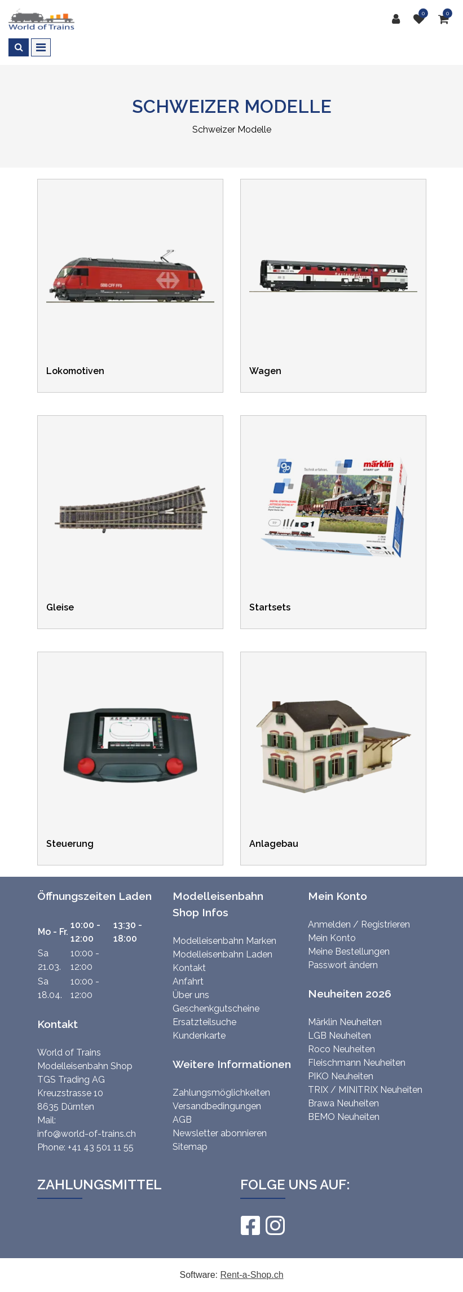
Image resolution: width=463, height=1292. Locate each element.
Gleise (60, 607)
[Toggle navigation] (41, 47)
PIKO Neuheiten (340, 1076)
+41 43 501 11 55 (101, 1147)
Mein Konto (332, 938)
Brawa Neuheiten (343, 1103)
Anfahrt (188, 981)
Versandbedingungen (217, 1106)
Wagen (265, 371)
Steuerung (70, 843)
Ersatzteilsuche (204, 1022)
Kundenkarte (199, 1035)
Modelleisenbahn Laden (222, 954)
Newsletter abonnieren (220, 1133)
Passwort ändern (343, 965)
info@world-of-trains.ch (86, 1133)
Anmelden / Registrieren (359, 924)
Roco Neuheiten (341, 1049)
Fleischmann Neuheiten (356, 1062)
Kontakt (189, 968)
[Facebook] (249, 1225)
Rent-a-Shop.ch (251, 1275)
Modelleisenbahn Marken (224, 940)
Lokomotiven (75, 371)
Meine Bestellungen (349, 951)
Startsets (269, 607)
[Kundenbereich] (398, 19)
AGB (182, 1119)
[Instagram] (274, 1225)
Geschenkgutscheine (216, 1008)
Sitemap (190, 1146)
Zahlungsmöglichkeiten (221, 1092)
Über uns (191, 995)
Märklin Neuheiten (345, 1022)
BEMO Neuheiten (344, 1116)
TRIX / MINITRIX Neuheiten (365, 1089)
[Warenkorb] (446, 19)
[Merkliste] (421, 19)
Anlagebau (273, 843)
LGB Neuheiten (339, 1035)
